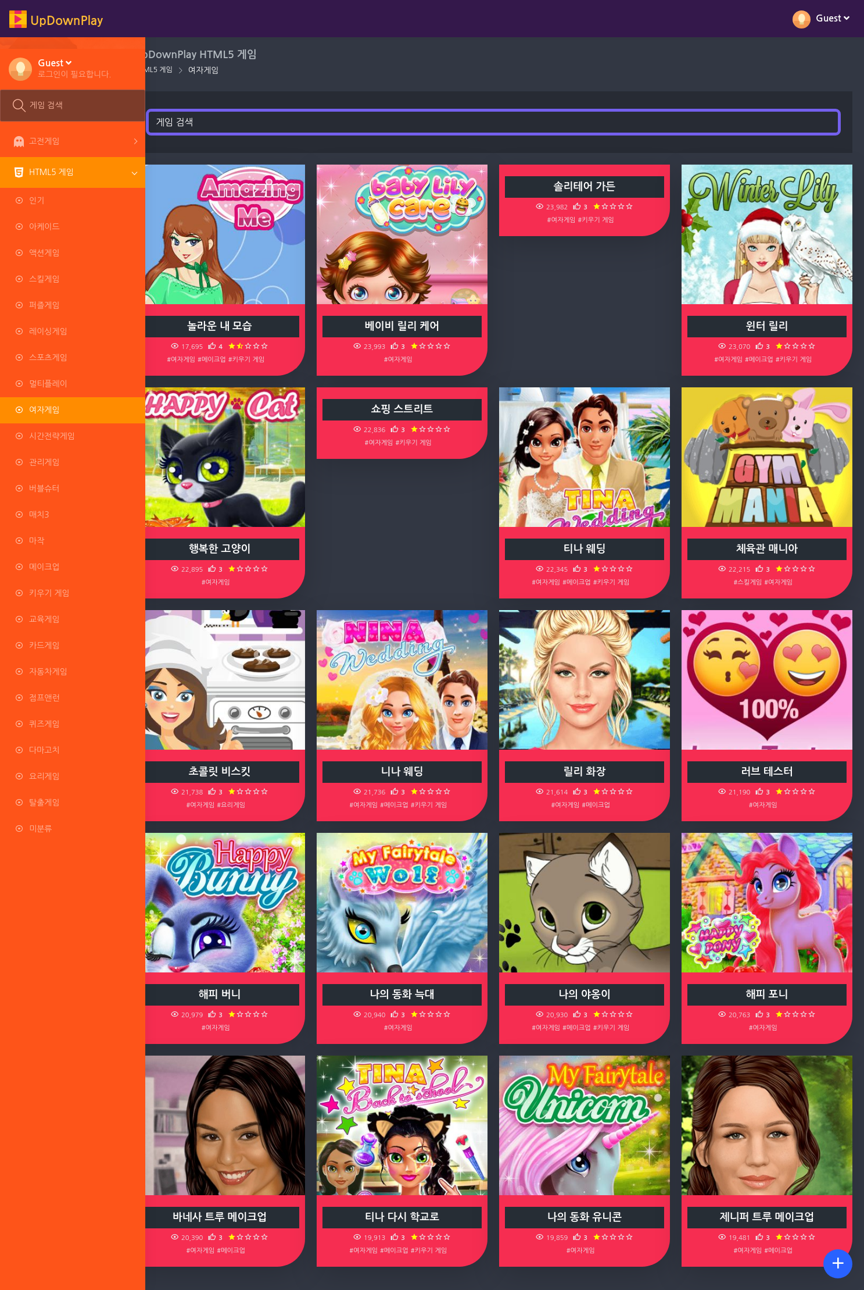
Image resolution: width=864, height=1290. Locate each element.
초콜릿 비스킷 (240, 772)
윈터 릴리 (770, 326)
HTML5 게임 (176, 69)
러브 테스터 (770, 772)
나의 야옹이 (593, 994)
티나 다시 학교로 (416, 1217)
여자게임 (226, 70)
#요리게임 (251, 804)
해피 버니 (239, 994)
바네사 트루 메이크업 (239, 1217)
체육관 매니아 (770, 549)
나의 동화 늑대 (416, 994)
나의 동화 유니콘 (592, 1217)
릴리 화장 (593, 772)
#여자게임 (201, 359)
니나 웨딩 (416, 772)
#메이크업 (232, 359)
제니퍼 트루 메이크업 (770, 1217)
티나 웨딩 (593, 549)
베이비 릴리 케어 (416, 326)
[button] (75, 68)
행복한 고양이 (240, 549)
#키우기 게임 (266, 359)
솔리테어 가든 (593, 186)
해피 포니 (770, 994)
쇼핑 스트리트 (416, 409)
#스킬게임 (751, 582)
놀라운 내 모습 (239, 326)
